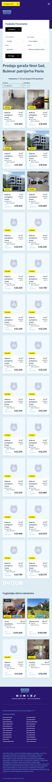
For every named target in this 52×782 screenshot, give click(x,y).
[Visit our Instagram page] (21, 696)
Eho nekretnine (30, 726)
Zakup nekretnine (31, 739)
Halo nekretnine (31, 724)
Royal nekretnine (7, 722)
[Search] (18, 4)
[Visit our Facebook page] (17, 696)
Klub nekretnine (7, 726)
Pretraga (13, 56)
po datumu (8, 86)
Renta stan (6, 739)
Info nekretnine (30, 719)
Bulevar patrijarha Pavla (36, 49)
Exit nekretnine (30, 730)
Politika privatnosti (19, 699)
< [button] (4, 583)
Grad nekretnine (7, 717)
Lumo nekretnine (31, 741)
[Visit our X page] (28, 696)
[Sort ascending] (25, 85)
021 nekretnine (7, 719)
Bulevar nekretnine (31, 722)
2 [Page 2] (12, 583)
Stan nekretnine (7, 730)
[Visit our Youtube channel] (24, 696)
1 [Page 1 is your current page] (8, 583)
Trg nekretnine (30, 735)
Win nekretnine (30, 728)
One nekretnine (30, 737)
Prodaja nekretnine (8, 741)
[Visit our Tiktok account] (35, 696)
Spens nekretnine (8, 728)
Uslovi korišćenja (33, 699)
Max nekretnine (30, 732)
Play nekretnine (7, 732)
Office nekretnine (8, 724)
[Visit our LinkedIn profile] (31, 696)
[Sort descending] (28, 85)
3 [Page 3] (17, 583)
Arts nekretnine (7, 737)
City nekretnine (30, 717)
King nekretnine (7, 735)
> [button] (21, 583)
